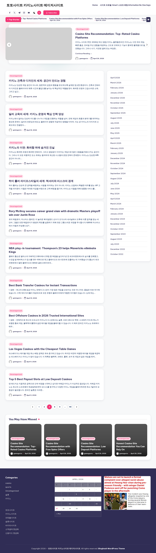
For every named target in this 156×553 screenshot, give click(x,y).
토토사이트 (10, 510)
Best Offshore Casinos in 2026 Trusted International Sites (46, 315)
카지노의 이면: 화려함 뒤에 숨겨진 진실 (31, 147)
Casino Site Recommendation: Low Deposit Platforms (132, 19)
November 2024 (117, 163)
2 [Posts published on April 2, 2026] (76, 489)
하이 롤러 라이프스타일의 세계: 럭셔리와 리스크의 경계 (41, 181)
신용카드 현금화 (12, 533)
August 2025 (116, 118)
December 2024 (117, 158)
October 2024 (116, 168)
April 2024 (115, 199)
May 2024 (114, 193)
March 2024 (115, 204)
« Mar (58, 514)
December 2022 (117, 249)
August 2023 (116, 239)
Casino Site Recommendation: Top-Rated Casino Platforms (37, 19)
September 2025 (118, 113)
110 (70, 407)
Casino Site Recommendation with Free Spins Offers (86, 19)
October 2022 (116, 254)
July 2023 (114, 244)
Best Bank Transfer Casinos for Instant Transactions (43, 285)
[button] (51, 12)
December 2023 (117, 219)
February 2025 (117, 148)
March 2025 (115, 143)
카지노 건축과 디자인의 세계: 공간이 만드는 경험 (37, 80)
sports (8, 487)
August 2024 (116, 178)
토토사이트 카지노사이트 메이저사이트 (34, 5)
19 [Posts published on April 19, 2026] (96, 499)
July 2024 (114, 183)
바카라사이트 (10, 525)
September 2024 (118, 173)
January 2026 (116, 93)
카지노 (8, 498)
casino (8, 483)
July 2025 (114, 123)
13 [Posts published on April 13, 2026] (56, 499)
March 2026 (115, 82)
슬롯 (7, 495)
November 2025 (117, 103)
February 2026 (117, 88)
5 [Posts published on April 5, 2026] (96, 489)
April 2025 (115, 138)
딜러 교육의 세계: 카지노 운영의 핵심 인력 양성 (36, 114)
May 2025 (114, 133)
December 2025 (117, 98)
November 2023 (117, 224)
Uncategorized (82, 29)
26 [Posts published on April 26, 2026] (97, 504)
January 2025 (116, 153)
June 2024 (115, 188)
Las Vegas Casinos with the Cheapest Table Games (42, 349)
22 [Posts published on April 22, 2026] (70, 504)
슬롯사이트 (10, 521)
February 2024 (117, 209)
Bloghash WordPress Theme (111, 548)
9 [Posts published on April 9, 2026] (76, 494)
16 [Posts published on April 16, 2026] (76, 499)
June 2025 (115, 128)
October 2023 (116, 229)
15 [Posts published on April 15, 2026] (69, 499)
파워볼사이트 (10, 518)
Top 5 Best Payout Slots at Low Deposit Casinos (40, 379)
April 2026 (115, 77)
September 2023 (118, 234)
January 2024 (116, 214)
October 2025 (116, 108)
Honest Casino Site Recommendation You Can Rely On (130, 446)
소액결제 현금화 (12, 529)
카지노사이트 (10, 514)
